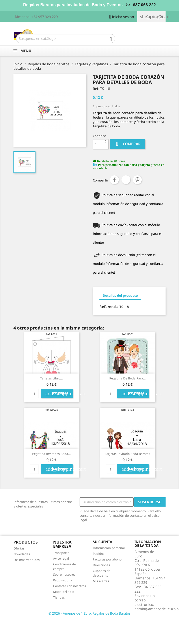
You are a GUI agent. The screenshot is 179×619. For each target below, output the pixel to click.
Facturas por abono (107, 559)
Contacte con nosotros (69, 586)
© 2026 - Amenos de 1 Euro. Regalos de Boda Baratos (89, 613)
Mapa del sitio (63, 592)
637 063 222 (141, 4)
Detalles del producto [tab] (120, 295)
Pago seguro (62, 580)
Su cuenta (102, 541)
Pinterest (137, 179)
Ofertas (18, 548)
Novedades (21, 554)
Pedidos (98, 553)
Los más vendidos (26, 560)
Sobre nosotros (64, 574)
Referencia (109, 306)
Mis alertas (101, 581)
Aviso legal (61, 558)
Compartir (114, 179)
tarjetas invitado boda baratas (127, 454)
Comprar (127, 144)
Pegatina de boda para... (127, 378)
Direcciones (101, 565)
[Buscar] (65, 38)
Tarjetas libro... (51, 378)
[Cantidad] (98, 144)
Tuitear (125, 179)
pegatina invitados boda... (51, 454)
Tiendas (59, 597)
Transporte (61, 553)
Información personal (109, 548)
